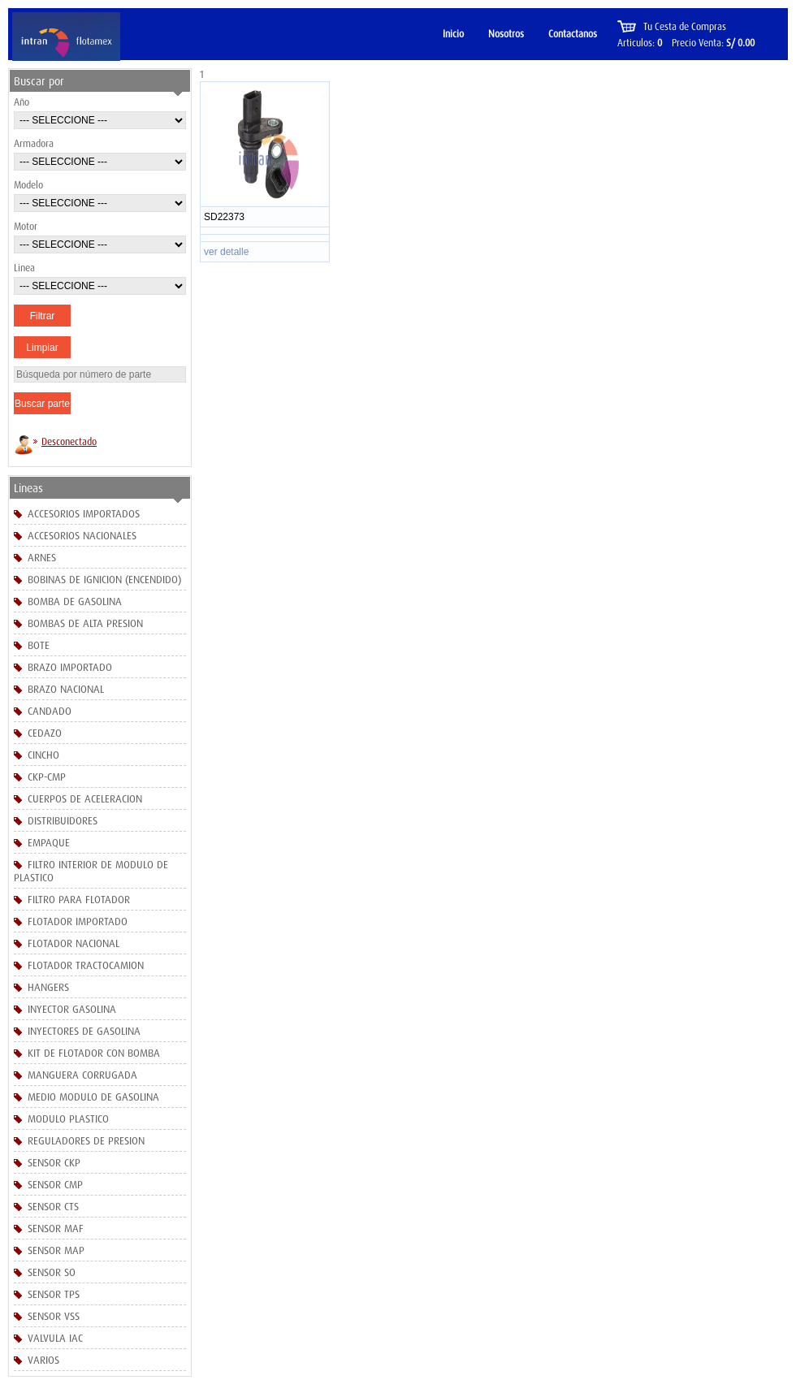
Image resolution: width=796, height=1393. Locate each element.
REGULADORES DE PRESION (86, 1140)
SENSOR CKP (54, 1162)
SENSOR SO (52, 1271)
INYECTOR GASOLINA (72, 1008)
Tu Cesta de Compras (684, 26)
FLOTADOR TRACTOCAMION (86, 964)
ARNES (42, 557)
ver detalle (226, 251)
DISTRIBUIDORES (62, 820)
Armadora (34, 143)
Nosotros (506, 34)
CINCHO (43, 754)
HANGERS (48, 986)
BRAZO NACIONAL (66, 688)
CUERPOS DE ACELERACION (85, 798)
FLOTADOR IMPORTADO (78, 921)
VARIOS (43, 1359)
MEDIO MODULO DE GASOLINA (93, 1096)
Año (21, 102)
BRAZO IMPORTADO (70, 666)
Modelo (28, 185)
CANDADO (49, 710)
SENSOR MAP (56, 1250)
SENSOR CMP (55, 1184)
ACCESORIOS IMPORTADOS (84, 513)
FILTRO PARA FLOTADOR (79, 899)
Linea (24, 268)
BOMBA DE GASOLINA (75, 601)
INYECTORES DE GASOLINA (84, 1030)
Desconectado (69, 441)
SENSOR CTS (53, 1206)
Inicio (453, 34)
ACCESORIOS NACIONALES (82, 535)
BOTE (39, 644)
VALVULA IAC (55, 1337)
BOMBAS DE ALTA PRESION (85, 622)
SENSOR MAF (56, 1228)
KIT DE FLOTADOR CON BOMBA (94, 1052)
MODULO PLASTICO (68, 1118)
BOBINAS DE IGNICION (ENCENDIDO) (104, 579)
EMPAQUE (49, 842)
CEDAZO (45, 732)
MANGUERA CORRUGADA (82, 1074)
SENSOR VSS (54, 1315)
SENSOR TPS (54, 1293)
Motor (25, 226)
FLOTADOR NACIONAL (73, 943)
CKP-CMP (47, 776)
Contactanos (572, 34)
